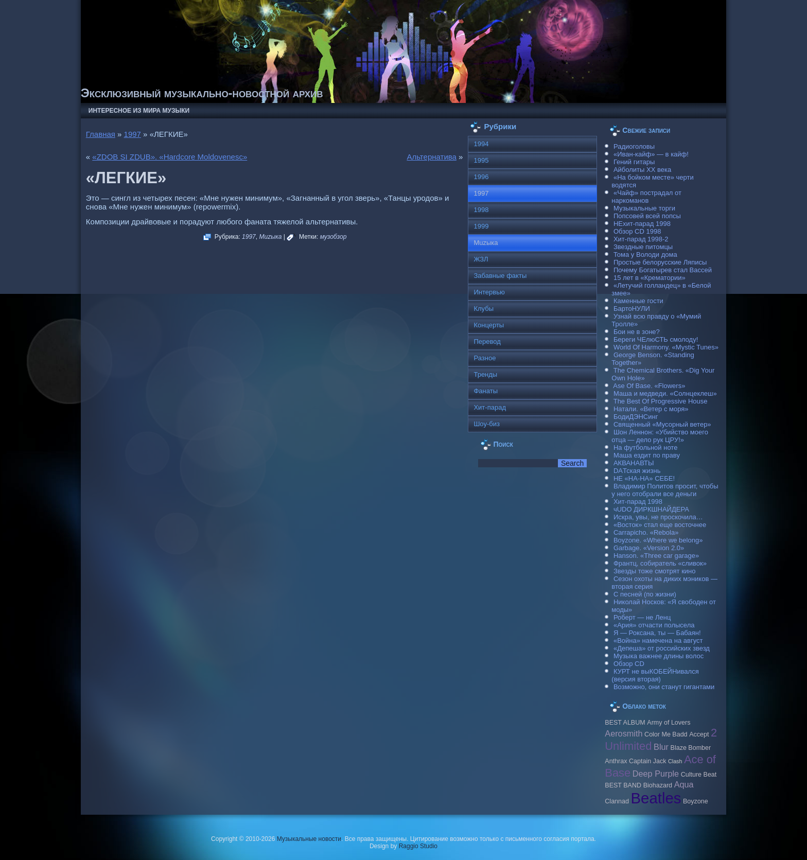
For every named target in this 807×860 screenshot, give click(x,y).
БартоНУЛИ (631, 308)
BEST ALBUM (625, 722)
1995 (480, 160)
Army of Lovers (668, 722)
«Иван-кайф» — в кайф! (651, 154)
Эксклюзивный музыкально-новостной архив (202, 93)
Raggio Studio (418, 846)
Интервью (488, 292)
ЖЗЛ (480, 259)
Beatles (656, 797)
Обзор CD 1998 (637, 231)
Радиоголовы (634, 146)
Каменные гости (638, 301)
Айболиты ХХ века (642, 169)
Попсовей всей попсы (647, 216)
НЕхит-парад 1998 (642, 223)
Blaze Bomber (691, 747)
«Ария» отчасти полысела (654, 625)
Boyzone (695, 801)
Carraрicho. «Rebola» (645, 532)
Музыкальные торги (644, 208)
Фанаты (485, 391)
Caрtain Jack (647, 761)
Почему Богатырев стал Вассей (662, 270)
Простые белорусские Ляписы (660, 262)
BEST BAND (623, 785)
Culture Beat (699, 774)
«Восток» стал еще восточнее (659, 525)
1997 (132, 134)
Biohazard (657, 785)
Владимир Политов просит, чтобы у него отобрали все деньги (664, 490)
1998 (480, 210)
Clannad (617, 801)
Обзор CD (628, 664)
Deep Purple (656, 773)
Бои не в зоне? (636, 332)
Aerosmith (623, 733)
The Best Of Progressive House (660, 401)
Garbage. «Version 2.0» (648, 548)
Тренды (485, 374)
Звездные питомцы (643, 247)
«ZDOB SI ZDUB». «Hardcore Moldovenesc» (169, 156)
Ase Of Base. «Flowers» (649, 386)
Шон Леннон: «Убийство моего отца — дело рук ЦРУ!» (659, 436)
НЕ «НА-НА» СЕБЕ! (644, 478)
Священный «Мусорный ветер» (662, 424)
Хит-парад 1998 (637, 501)
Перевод (486, 341)
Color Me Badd (665, 734)
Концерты (488, 325)
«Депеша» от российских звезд (661, 648)
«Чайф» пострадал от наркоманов (646, 196)
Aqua (684, 784)
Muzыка (270, 236)
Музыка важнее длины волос (658, 656)
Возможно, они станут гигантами (663, 687)
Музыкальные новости (309, 839)
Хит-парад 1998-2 (641, 239)
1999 (480, 226)
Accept (699, 734)
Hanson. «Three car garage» (656, 555)
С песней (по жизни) (644, 594)
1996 (480, 177)
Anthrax (616, 761)
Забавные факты (500, 275)
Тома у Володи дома (645, 254)
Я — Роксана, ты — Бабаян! (657, 633)
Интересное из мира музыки (139, 110)
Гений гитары (634, 162)
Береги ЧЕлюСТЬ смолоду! (655, 339)
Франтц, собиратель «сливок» (660, 563)
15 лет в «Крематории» (649, 278)
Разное (484, 358)
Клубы (483, 308)
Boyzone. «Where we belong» (658, 540)
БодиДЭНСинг (635, 416)
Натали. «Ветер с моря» (651, 409)
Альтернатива (431, 156)
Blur (661, 746)
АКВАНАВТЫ (633, 463)
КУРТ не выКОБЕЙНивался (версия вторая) (654, 675)
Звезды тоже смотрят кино (654, 571)
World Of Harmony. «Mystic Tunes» (665, 347)
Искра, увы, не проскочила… (658, 517)
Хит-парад (489, 407)
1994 (480, 144)
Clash (675, 761)
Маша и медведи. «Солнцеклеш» (665, 393)
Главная (100, 134)
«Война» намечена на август (658, 640)
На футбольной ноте (645, 447)
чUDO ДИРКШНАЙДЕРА (651, 509)
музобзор (333, 236)
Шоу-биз (486, 424)
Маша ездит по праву (646, 455)
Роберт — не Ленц (642, 617)
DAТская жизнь (637, 471)
